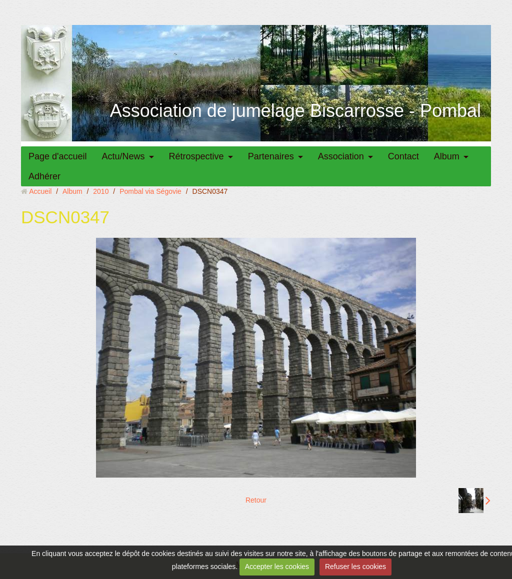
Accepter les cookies (277, 567)
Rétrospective (196, 156)
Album (447, 156)
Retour (256, 500)
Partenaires (271, 156)
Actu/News (123, 156)
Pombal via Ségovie (151, 191)
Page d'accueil (57, 156)
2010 (100, 191)
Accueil (40, 191)
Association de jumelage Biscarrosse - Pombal (295, 110)
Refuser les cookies (355, 567)
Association (341, 156)
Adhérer (44, 176)
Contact (403, 156)
